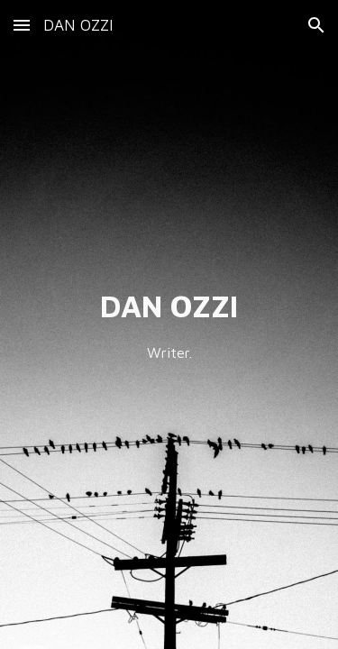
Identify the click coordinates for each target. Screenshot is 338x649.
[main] (169, 324)
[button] (21, 25)
